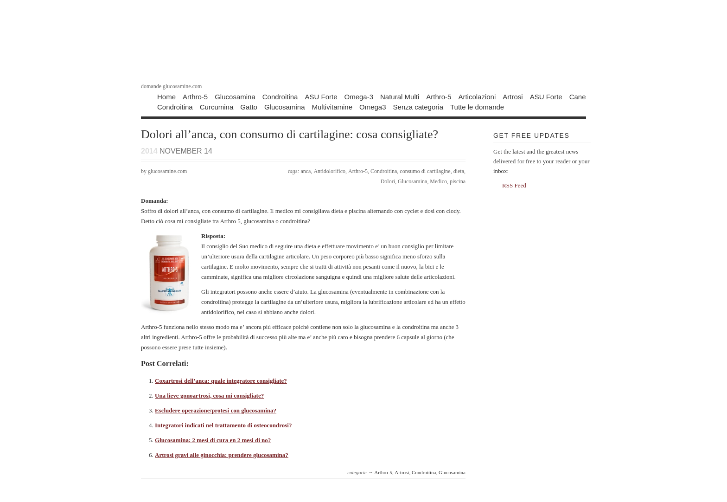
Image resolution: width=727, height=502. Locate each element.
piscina (458, 181)
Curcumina (217, 106)
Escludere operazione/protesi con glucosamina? (215, 410)
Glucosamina (235, 96)
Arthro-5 (195, 96)
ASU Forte (321, 96)
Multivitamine (332, 106)
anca (305, 171)
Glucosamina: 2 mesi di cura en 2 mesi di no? (213, 440)
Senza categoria (418, 106)
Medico (438, 181)
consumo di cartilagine (425, 171)
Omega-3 (359, 96)
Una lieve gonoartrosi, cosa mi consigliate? (209, 395)
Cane (577, 96)
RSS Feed (514, 185)
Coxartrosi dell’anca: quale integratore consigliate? (221, 380)
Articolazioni (477, 96)
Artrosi (513, 96)
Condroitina (280, 96)
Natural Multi (399, 96)
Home (166, 96)
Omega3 (372, 106)
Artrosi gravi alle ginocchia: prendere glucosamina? (221, 454)
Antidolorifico (329, 171)
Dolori (388, 181)
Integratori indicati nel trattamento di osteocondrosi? (223, 425)
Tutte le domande (477, 106)
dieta (458, 171)
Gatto (248, 106)
